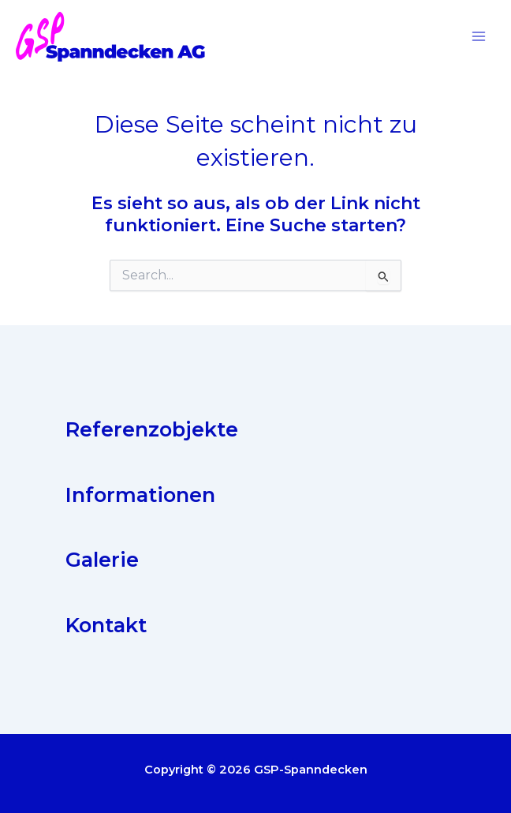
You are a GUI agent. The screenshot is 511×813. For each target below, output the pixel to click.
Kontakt (106, 626)
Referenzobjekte (151, 430)
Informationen (140, 496)
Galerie (102, 560)
